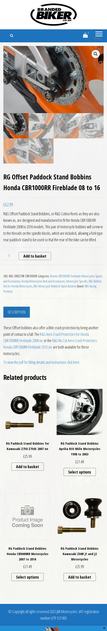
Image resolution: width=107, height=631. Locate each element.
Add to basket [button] (27, 466)
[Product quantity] (10, 256)
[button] (96, 54)
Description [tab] (16, 312)
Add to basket (34, 256)
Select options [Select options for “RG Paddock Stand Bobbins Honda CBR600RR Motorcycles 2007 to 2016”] (27, 577)
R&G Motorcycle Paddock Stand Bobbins (54, 286)
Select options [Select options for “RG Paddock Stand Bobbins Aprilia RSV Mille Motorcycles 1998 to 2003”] (79, 472)
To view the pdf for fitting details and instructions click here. (41, 362)
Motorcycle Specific (76, 281)
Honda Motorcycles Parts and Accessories (43, 281)
